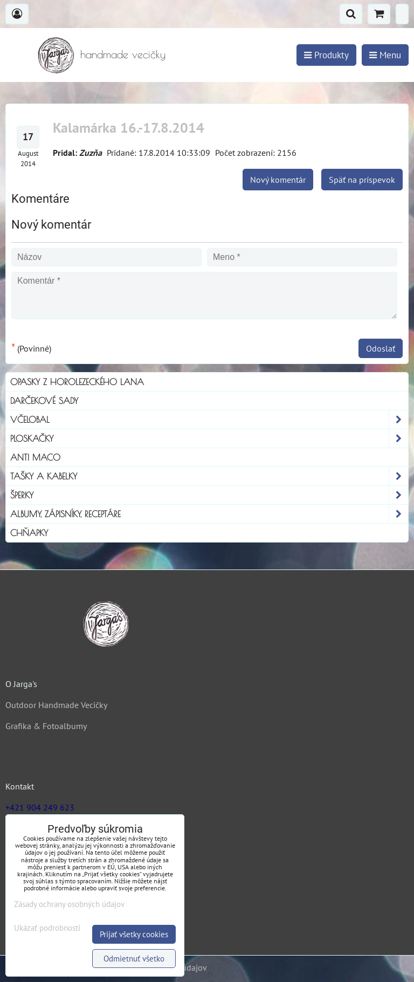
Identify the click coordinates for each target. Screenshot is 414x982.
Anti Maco (35, 457)
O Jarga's (21, 683)
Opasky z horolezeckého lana (77, 382)
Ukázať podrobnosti (47, 928)
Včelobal (209, 419)
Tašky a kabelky (209, 476)
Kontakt (19, 786)
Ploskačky (209, 438)
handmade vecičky (122, 54)
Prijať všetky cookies (134, 934)
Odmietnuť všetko (134, 958)
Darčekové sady (44, 401)
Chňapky (29, 533)
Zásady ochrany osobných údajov (69, 904)
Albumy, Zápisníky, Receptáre (209, 514)
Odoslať (380, 348)
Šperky (209, 495)
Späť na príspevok (362, 179)
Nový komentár (278, 179)
